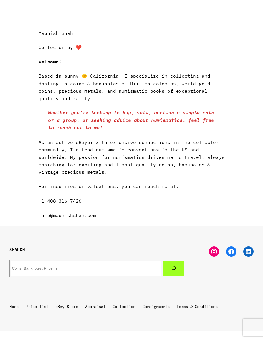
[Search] (173, 268)
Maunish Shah (56, 33)
